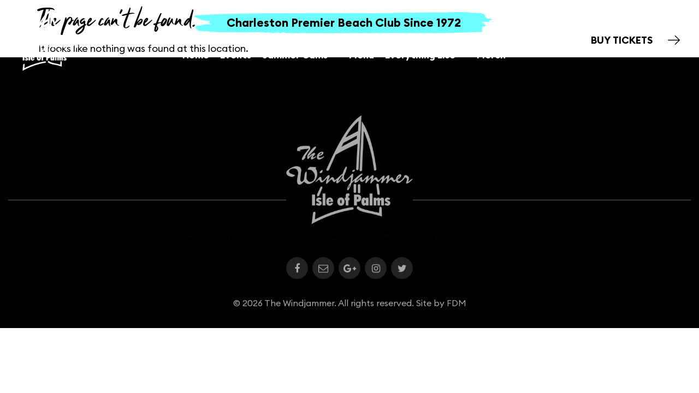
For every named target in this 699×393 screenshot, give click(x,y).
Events (235, 55)
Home (195, 55)
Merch (491, 55)
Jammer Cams (300, 55)
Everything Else (425, 55)
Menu (361, 55)
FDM (456, 305)
